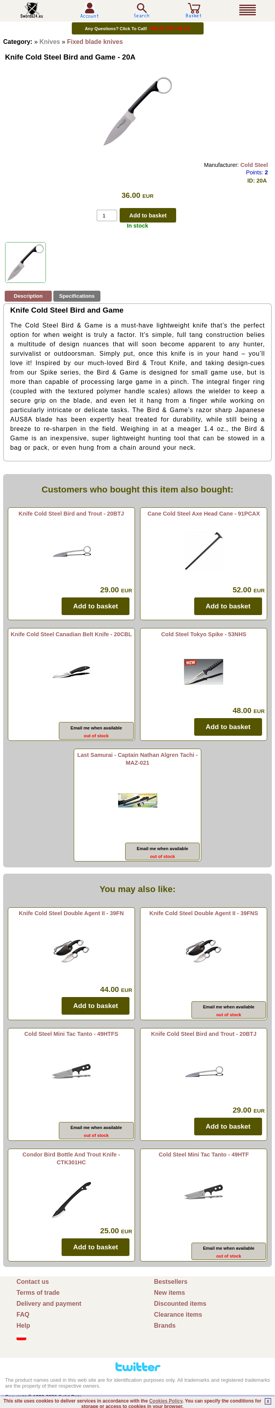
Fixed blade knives (95, 41)
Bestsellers (171, 1281)
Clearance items (178, 1314)
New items (169, 1292)
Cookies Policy (165, 1401)
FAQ (22, 1314)
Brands (165, 1325)
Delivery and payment (48, 1303)
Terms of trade (38, 1292)
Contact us (32, 1281)
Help (23, 1325)
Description (28, 296)
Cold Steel (254, 165)
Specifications (77, 296)
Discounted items (180, 1303)
